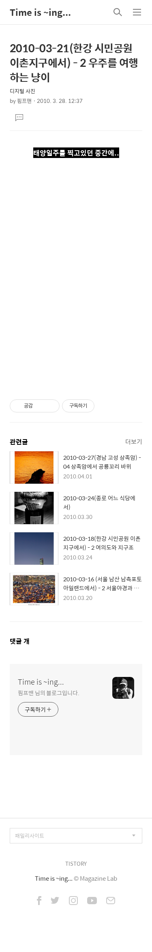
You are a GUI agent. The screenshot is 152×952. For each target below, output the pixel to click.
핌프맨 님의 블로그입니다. (48, 692)
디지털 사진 (22, 91)
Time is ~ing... (40, 12)
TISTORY (76, 863)
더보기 (133, 441)
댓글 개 (20, 641)
